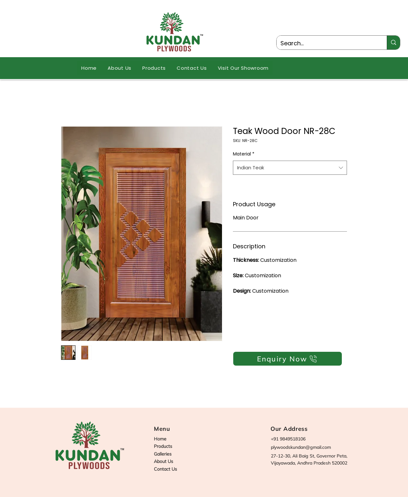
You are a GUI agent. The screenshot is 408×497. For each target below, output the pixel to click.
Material (243, 154)
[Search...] (326, 43)
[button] (154, 68)
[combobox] (290, 168)
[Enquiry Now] (287, 359)
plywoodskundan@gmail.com (301, 447)
